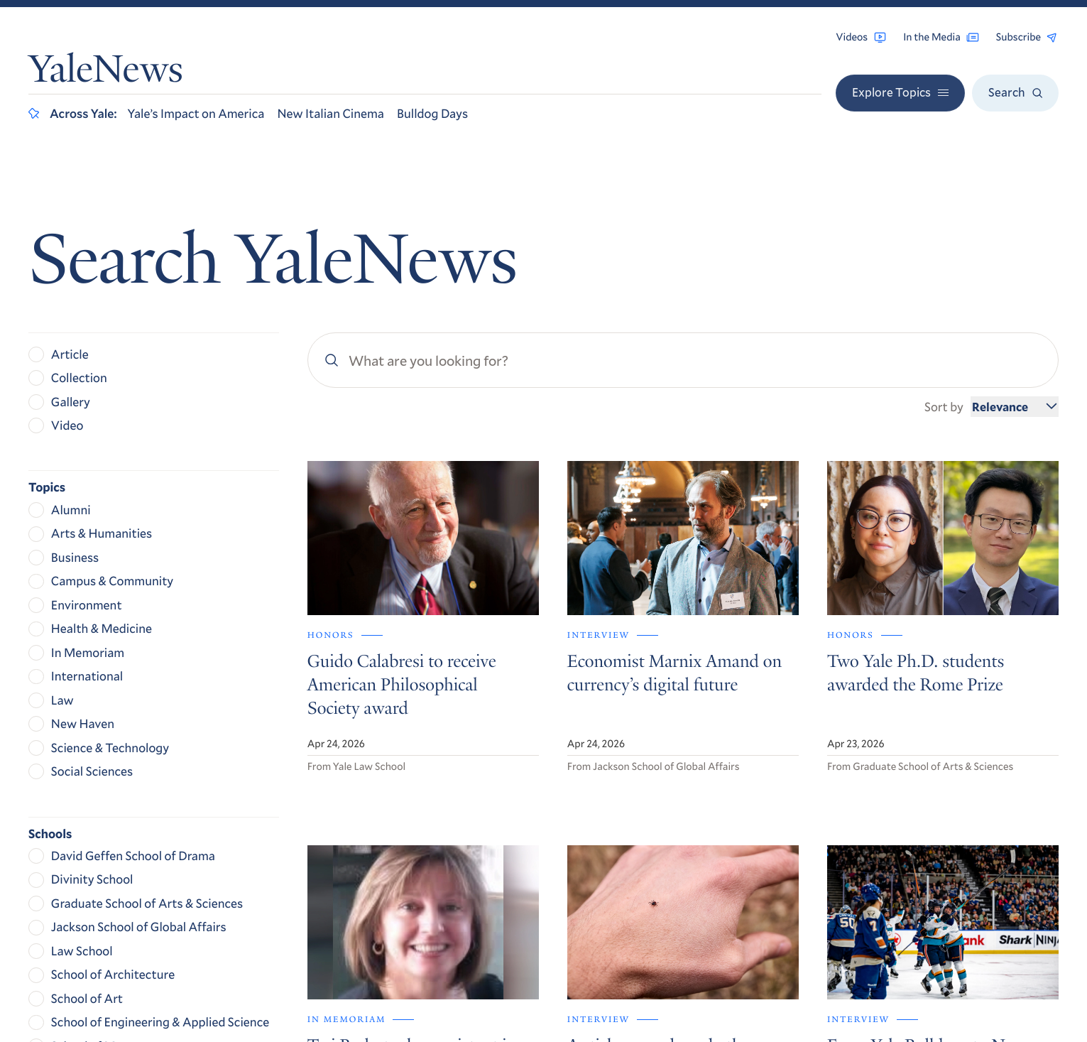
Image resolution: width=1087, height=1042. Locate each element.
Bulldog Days (432, 112)
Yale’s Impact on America (195, 112)
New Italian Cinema (330, 112)
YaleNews (105, 72)
